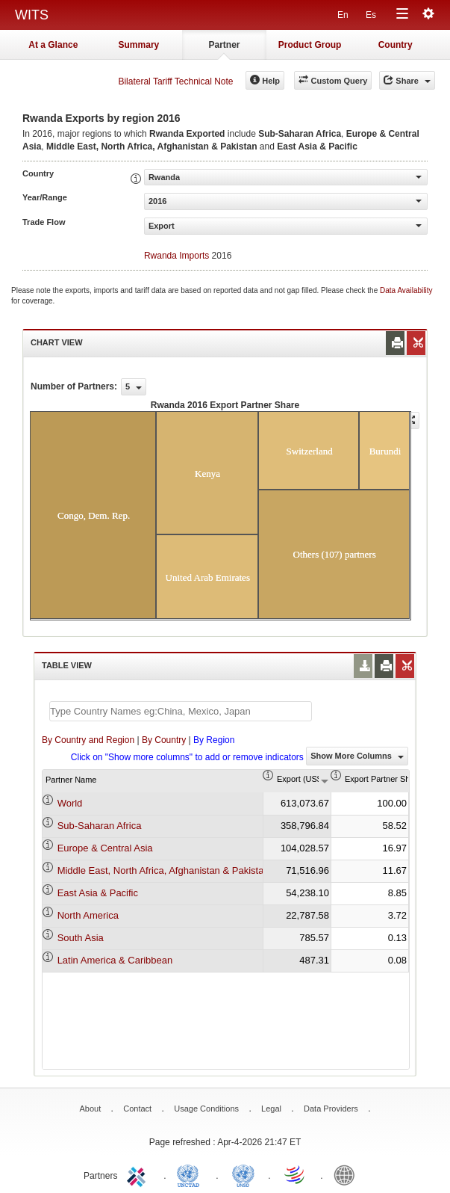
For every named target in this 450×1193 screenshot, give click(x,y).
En (343, 15)
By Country (164, 740)
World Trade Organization (295, 1174)
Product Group (310, 45)
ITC (139, 1174)
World (70, 803)
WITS (32, 14)
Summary (139, 45)
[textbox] (180, 711)
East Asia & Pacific (97, 892)
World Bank (348, 1174)
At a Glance (53, 45)
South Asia (80, 937)
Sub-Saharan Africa (99, 825)
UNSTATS (243, 1174)
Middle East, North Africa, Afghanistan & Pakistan (163, 870)
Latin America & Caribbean (115, 960)
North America (88, 915)
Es (371, 15)
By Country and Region (88, 740)
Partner (224, 45)
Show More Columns (357, 755)
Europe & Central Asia (105, 848)
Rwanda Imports (176, 255)
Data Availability (406, 290)
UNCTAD (191, 1174)
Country (395, 45)
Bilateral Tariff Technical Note (175, 81)
